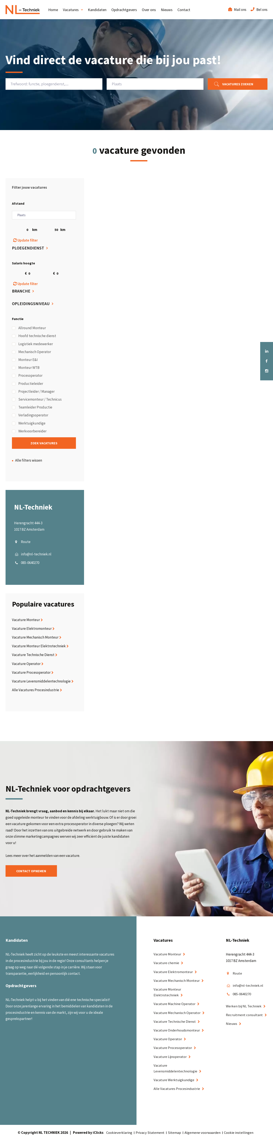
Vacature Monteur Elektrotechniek (39, 646)
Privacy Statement (150, 1132)
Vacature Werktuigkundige (174, 1080)
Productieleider (27, 383)
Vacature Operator (26, 663)
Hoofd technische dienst (34, 335)
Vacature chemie (166, 963)
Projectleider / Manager (33, 391)
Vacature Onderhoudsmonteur (177, 1030)
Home (53, 9)
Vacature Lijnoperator (170, 1056)
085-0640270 (30, 562)
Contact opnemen (32, 871)
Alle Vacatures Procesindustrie (35, 690)
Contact (183, 9)
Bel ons (261, 9)
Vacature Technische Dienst (33, 655)
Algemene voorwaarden (202, 1132)
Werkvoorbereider (29, 431)
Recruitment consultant (244, 1015)
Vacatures (71, 9)
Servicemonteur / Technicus (37, 399)
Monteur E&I (25, 359)
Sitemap (174, 1132)
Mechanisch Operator (31, 351)
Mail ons (240, 9)
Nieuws (167, 9)
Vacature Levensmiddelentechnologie (41, 681)
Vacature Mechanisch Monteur (35, 637)
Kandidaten (97, 9)
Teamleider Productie (32, 407)
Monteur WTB (25, 367)
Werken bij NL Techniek (244, 1006)
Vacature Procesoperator (31, 672)
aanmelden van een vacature (57, 855)
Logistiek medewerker (32, 344)
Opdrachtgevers (124, 9)
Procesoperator (27, 375)
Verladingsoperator (30, 415)
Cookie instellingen (239, 1132)
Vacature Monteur (26, 619)
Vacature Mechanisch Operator (177, 1012)
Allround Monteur (29, 328)
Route (25, 542)
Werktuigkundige (28, 423)
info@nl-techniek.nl (36, 554)
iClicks (98, 1132)
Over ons (149, 9)
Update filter (25, 240)
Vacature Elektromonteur (32, 628)
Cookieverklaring (119, 1132)
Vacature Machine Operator (175, 1004)
